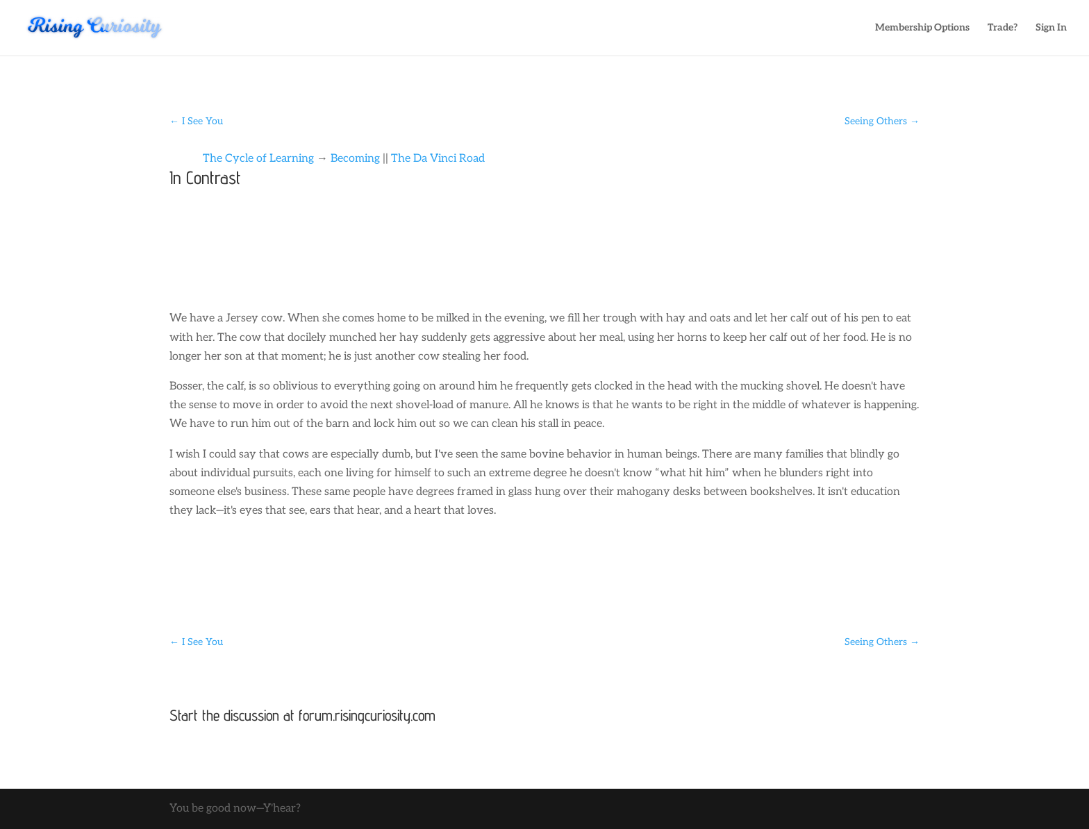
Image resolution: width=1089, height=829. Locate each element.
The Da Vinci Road (438, 158)
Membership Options (922, 28)
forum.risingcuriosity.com (367, 715)
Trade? (1002, 28)
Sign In (1051, 28)
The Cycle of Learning (258, 158)
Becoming (355, 158)
